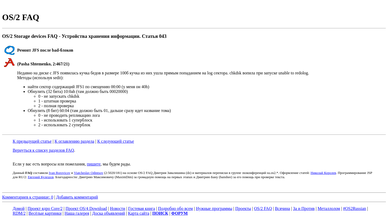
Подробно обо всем (175, 208)
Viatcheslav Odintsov (88, 173)
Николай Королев (323, 173)
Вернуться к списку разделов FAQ (43, 150)
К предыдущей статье (32, 141)
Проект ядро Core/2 (45, 208)
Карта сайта (138, 213)
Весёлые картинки (45, 213)
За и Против (304, 208)
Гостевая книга (141, 208)
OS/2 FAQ (263, 208)
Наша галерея (76, 213)
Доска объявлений (108, 213)
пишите (94, 164)
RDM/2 (19, 213)
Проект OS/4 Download (86, 208)
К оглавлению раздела (74, 141)
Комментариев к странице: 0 (27, 197)
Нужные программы (214, 208)
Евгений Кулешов (41, 177)
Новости (117, 208)
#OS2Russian (354, 208)
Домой (19, 208)
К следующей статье (115, 141)
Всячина (282, 208)
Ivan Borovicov (59, 173)
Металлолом (329, 208)
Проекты (243, 208)
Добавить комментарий (77, 197)
